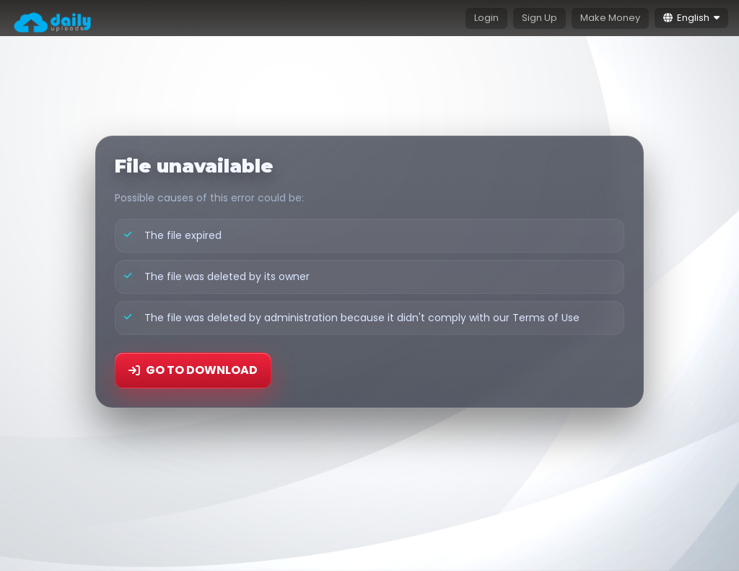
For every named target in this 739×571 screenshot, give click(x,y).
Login (486, 18)
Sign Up (539, 18)
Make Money (610, 18)
